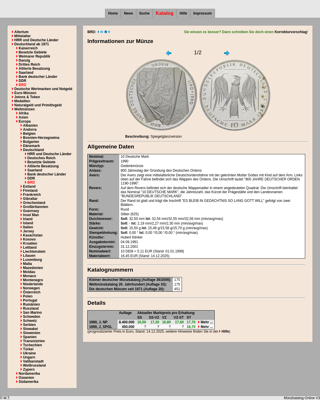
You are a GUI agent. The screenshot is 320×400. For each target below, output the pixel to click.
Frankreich (32, 195)
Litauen (29, 256)
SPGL (107, 327)
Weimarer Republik (34, 56)
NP (105, 322)
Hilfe (183, 13)
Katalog (165, 13)
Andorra (30, 130)
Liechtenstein (34, 252)
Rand (93, 201)
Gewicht (96, 228)
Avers (94, 175)
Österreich (31, 292)
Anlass (94, 170)
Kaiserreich (28, 48)
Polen (27, 296)
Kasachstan (32, 235)
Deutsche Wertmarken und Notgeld (43, 89)
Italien (28, 227)
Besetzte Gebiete (33, 52)
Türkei (28, 349)
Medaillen (22, 101)
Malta (27, 264)
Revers (95, 188)
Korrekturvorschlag (291, 32)
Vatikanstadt (33, 361)
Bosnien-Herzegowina (41, 138)
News (128, 13)
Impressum (202, 13)
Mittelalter (22, 36)
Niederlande (33, 284)
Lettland (30, 247)
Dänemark (31, 146)
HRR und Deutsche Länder (36, 40)
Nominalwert (99, 251)
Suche (144, 13)
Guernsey (31, 211)
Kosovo (29, 239)
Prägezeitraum (101, 161)
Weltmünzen (24, 109)
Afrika (23, 113)
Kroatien (30, 243)
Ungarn (29, 357)
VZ (164, 317)
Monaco (29, 276)
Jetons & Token (27, 97)
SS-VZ (154, 317)
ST (189, 317)
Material (95, 214)
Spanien (30, 337)
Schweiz (30, 321)
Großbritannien (35, 207)
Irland (27, 219)
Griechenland (34, 203)
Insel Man (31, 215)
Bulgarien (31, 142)
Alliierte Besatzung (34, 69)
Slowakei (30, 329)
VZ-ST (179, 317)
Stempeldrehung (103, 233)
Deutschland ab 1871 (31, 44)
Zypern (29, 369)
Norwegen (31, 288)
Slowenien (31, 333)
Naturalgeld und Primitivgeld (38, 105)
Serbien (29, 325)
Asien (23, 117)
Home (113, 13)
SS (139, 317)
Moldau (29, 272)
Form (93, 209)
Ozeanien (26, 378)
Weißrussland (34, 365)
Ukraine (29, 353)
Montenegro (33, 280)
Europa (24, 121)
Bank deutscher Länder (38, 77)
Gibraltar (30, 199)
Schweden (31, 317)
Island (28, 223)
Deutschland (33, 150)
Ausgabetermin (101, 242)
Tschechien (32, 345)
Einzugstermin (101, 247)
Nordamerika (29, 374)
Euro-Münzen (25, 93)
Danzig (24, 60)
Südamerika (28, 382)
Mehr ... (205, 322)
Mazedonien (33, 268)
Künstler (96, 237)
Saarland (26, 73)
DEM (129, 251)
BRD (22, 85)
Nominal (96, 157)
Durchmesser (100, 219)
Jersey (28, 231)
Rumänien (31, 304)
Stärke (94, 223)
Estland (29, 186)
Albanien (30, 125)
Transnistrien (34, 341)
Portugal (30, 300)
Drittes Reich (29, 64)
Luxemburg (32, 260)
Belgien (29, 134)
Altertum (21, 32)
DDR (22, 81)
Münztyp (96, 166)
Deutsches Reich (41, 158)
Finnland (30, 191)
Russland (31, 308)
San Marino (32, 313)
